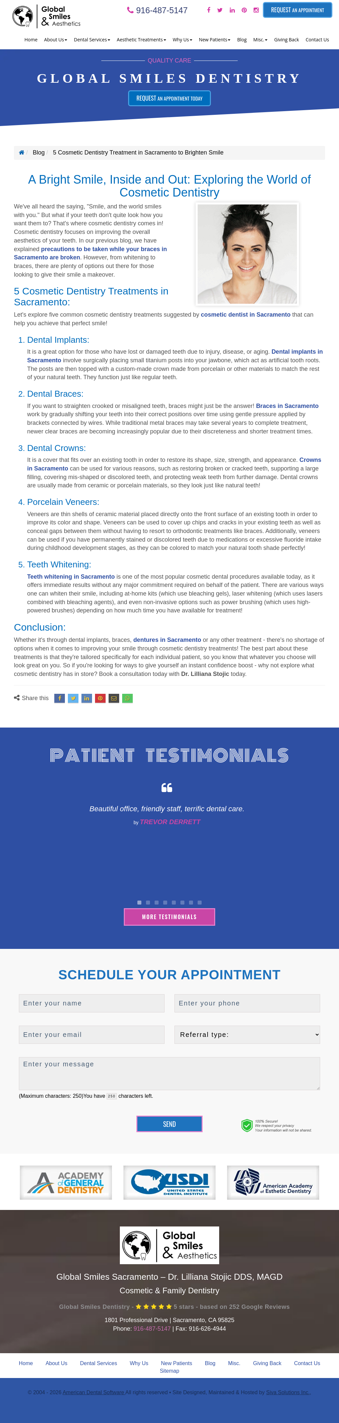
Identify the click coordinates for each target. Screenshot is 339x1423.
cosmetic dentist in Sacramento (246, 314)
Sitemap (169, 1369)
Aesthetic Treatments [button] (141, 39)
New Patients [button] (215, 39)
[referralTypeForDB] (247, 1033)
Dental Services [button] (92, 39)
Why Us (139, 1362)
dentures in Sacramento (167, 640)
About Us (57, 1362)
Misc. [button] (260, 39)
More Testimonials (169, 915)
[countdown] (112, 1095)
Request (297, 9)
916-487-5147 (157, 10)
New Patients (176, 1362)
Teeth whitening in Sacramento (71, 576)
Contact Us (317, 39)
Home (31, 39)
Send (169, 1123)
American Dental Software (94, 1391)
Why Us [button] (182, 39)
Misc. (234, 1362)
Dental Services (98, 1362)
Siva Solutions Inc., (288, 1391)
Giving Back (286, 39)
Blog (242, 39)
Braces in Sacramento (287, 406)
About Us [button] (55, 39)
